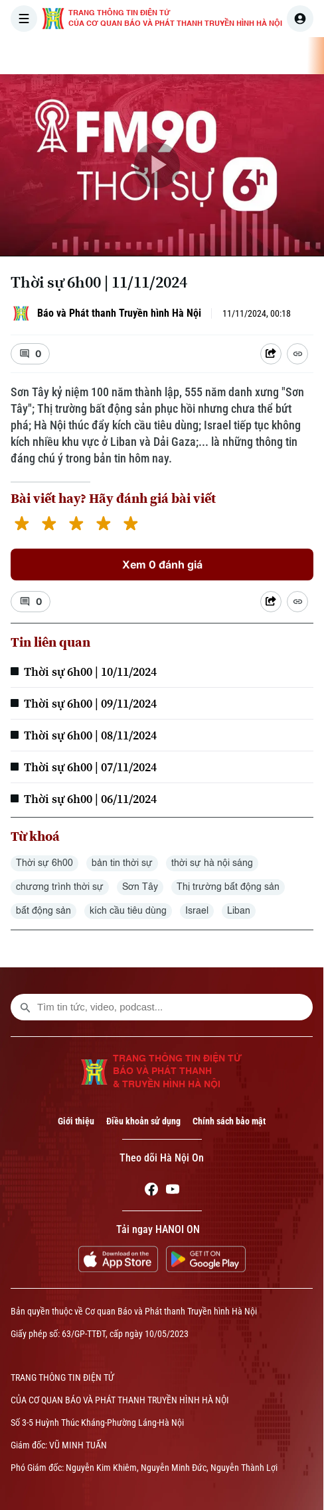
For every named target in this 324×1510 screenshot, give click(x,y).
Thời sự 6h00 (44, 863)
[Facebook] (151, 1191)
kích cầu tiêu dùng (128, 911)
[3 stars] (76, 525)
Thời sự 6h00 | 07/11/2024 (90, 767)
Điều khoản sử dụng (143, 1121)
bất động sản (43, 911)
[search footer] (25, 1007)
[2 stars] (49, 525)
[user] (300, 18)
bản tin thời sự (122, 863)
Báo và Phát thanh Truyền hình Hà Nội (119, 313)
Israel (196, 911)
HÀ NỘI (189, 55)
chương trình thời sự (60, 887)
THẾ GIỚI (242, 55)
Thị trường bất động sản (228, 887)
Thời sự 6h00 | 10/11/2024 (90, 671)
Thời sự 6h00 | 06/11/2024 (90, 798)
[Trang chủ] (95, 55)
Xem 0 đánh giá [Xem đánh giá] (162, 564)
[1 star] (22, 525)
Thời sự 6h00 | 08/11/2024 (90, 735)
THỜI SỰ (137, 55)
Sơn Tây (140, 887)
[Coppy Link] (297, 354)
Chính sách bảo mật (229, 1121)
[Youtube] (172, 1191)
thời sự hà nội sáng (212, 863)
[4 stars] (103, 525)
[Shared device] (271, 354)
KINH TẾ (297, 55)
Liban (238, 911)
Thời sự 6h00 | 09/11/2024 (90, 703)
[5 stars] (130, 525)
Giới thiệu (76, 1121)
